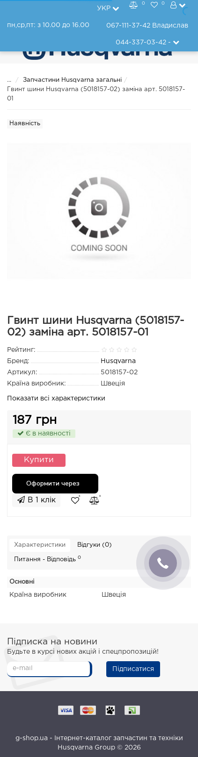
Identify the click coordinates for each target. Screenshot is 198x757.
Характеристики (40, 545)
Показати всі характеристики (56, 398)
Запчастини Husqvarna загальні (72, 80)
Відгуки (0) (94, 545)
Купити (39, 460)
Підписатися (133, 669)
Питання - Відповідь (47, 559)
